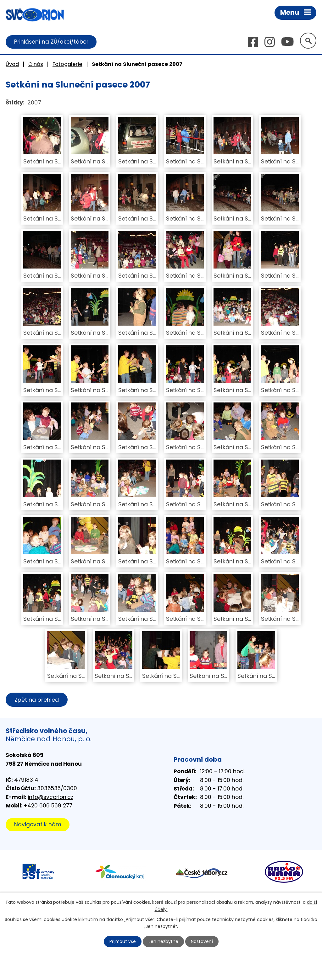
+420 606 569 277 (48, 806)
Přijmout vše (122, 941)
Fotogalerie (67, 64)
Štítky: (15, 103)
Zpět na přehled (37, 700)
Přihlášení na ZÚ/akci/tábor (51, 41)
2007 (34, 103)
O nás (35, 64)
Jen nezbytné (164, 941)
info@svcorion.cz (50, 797)
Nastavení (202, 941)
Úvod (12, 64)
